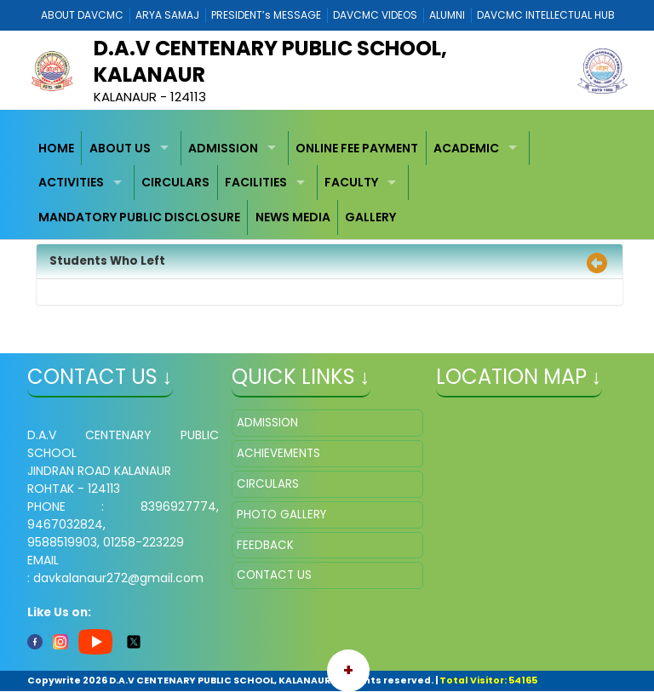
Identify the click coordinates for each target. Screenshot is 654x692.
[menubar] (327, 183)
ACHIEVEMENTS (278, 453)
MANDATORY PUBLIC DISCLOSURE (139, 217)
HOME (56, 148)
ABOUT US (120, 148)
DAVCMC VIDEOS (375, 15)
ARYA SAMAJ (167, 15)
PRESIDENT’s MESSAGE (266, 15)
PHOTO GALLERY (281, 514)
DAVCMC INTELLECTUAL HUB (546, 15)
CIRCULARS (175, 182)
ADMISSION (223, 148)
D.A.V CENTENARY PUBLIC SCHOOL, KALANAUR (270, 61)
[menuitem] (57, 148)
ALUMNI (447, 15)
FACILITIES (256, 182)
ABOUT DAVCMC (82, 15)
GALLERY (370, 217)
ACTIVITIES (71, 182)
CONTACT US (274, 575)
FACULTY (351, 182)
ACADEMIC (466, 148)
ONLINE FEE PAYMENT (356, 148)
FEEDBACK (265, 545)
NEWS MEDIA (292, 217)
